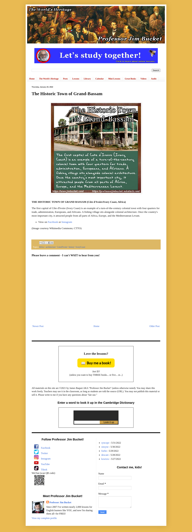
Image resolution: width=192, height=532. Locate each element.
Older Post (154, 326)
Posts (65, 79)
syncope (105, 442)
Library (87, 79)
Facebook (53, 221)
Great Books (130, 79)
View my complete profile (44, 518)
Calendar (99, 79)
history (72, 247)
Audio (154, 79)
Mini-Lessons (114, 79)
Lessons (75, 79)
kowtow (105, 459)
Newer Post (38, 326)
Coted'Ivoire (62, 247)
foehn (104, 451)
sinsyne (105, 447)
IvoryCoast (80, 247)
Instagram (67, 221)
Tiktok (44, 469)
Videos (144, 79)
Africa (42, 247)
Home (32, 79)
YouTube (45, 464)
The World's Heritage (49, 79)
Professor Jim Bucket (60, 502)
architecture (51, 247)
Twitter (44, 453)
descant (105, 455)
